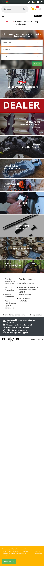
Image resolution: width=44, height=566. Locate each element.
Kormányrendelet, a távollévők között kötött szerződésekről (28, 290)
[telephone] (29, 2)
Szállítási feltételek (9, 295)
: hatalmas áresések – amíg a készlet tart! (22, 23)
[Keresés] (15, 9)
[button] (40, 9)
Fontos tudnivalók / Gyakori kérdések (10, 304)
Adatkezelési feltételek (25, 299)
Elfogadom (9, 561)
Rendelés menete (27, 279)
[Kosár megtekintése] (34, 9)
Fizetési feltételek (9, 289)
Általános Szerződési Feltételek (10, 281)
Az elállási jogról (26, 283)
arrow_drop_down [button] (37, 42)
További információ (38, 552)
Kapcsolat (36, 315)
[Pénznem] (3, 1)
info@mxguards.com (13, 315)
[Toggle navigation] (3, 16)
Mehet (37, 63)
